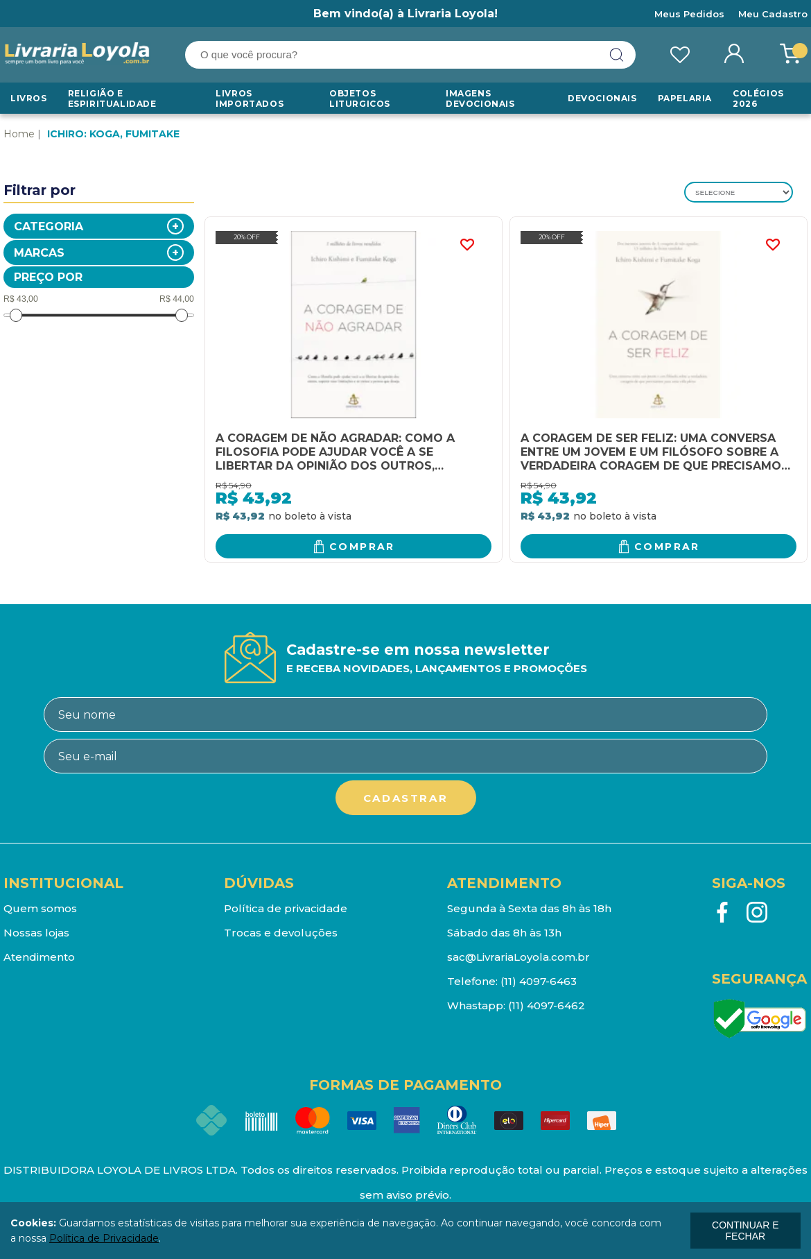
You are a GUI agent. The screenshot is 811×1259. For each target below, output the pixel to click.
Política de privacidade (285, 908)
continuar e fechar (745, 1230)
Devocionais (602, 98)
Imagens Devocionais (480, 98)
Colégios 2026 (758, 98)
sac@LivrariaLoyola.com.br (518, 956)
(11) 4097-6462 (546, 1005)
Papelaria (685, 98)
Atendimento (39, 956)
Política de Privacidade (104, 1238)
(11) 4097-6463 (538, 981)
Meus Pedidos (689, 13)
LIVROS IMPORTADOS (250, 98)
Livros (28, 98)
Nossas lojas (36, 932)
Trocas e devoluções (281, 932)
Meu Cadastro (773, 13)
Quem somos (40, 908)
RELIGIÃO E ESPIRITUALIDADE (112, 98)
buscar (617, 54)
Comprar (362, 546)
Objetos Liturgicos (359, 98)
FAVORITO (467, 245)
